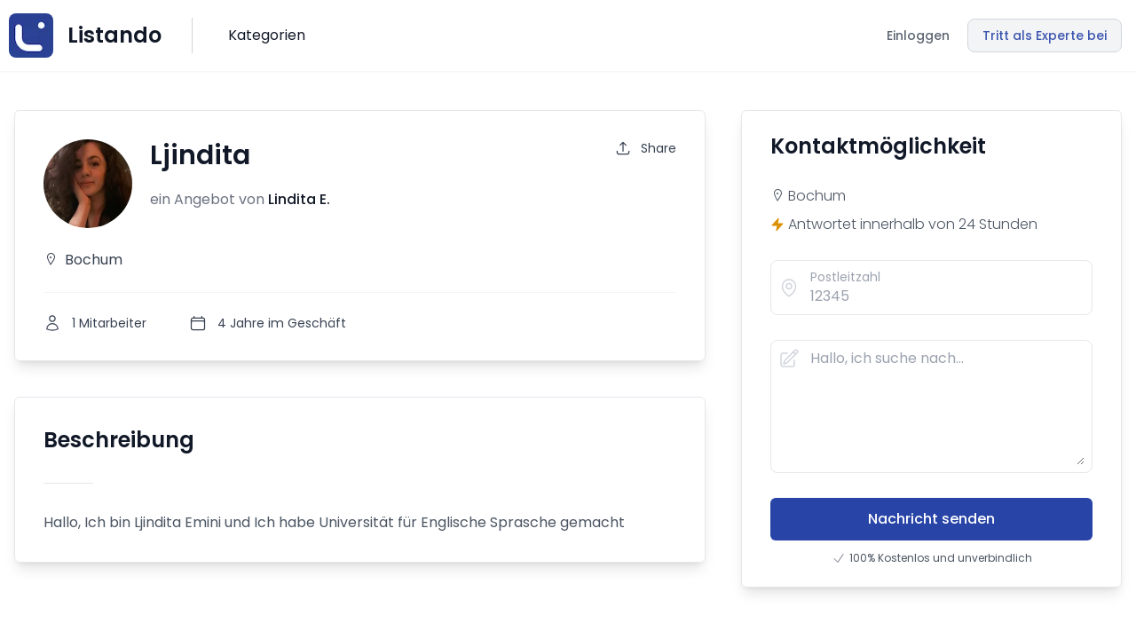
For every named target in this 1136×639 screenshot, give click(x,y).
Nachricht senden (931, 519)
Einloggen (918, 35)
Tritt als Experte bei (1044, 35)
